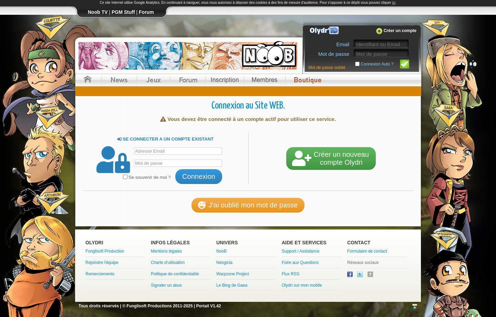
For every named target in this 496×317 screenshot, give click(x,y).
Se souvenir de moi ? (147, 177)
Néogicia (224, 262)
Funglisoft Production (104, 251)
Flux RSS (290, 274)
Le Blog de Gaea (231, 285)
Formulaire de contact (367, 251)
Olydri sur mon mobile (302, 285)
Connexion (198, 176)
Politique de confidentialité (175, 274)
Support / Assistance (300, 251)
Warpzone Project (232, 274)
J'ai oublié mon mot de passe (248, 205)
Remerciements (99, 274)
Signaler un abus (166, 285)
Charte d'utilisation (168, 262)
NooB (221, 251)
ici (393, 2)
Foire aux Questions (300, 262)
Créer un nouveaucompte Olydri (331, 158)
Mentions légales (166, 251)
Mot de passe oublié (326, 67)
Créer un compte (400, 30)
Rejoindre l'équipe (101, 262)
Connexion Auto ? (377, 64)
